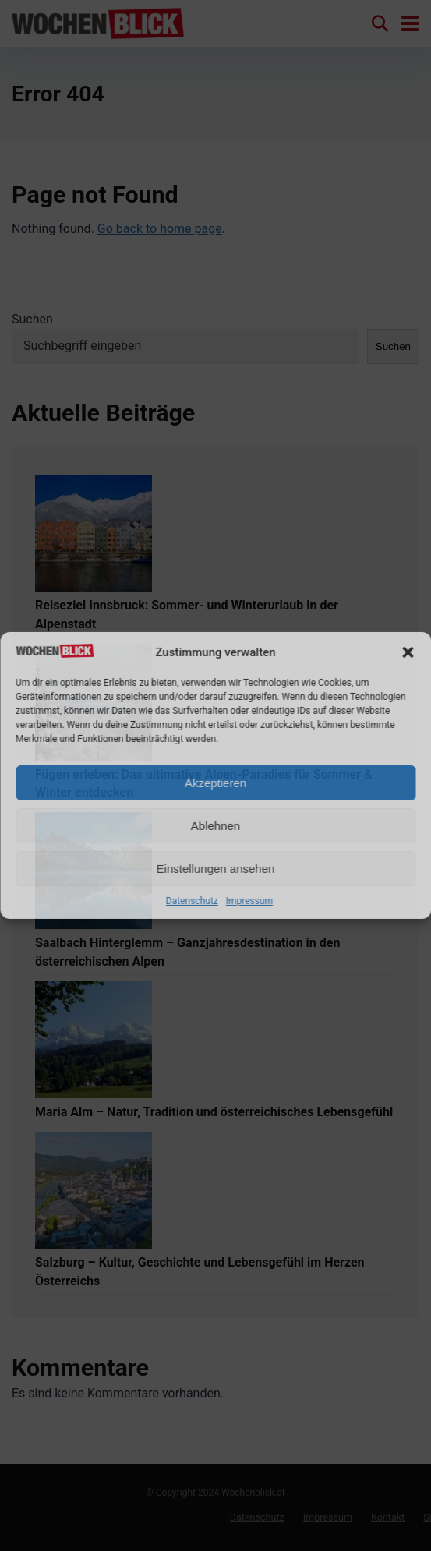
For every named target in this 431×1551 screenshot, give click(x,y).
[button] (407, 652)
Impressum (249, 901)
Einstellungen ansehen (216, 868)
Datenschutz (192, 901)
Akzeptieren (215, 783)
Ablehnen (215, 825)
